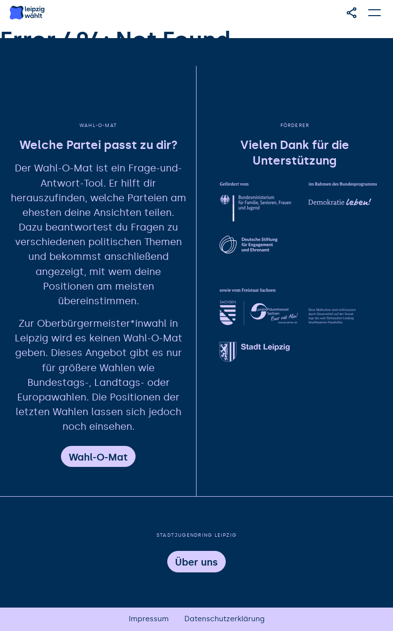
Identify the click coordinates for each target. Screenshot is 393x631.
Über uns (196, 562)
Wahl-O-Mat (98, 457)
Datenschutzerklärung (224, 618)
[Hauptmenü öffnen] (375, 12)
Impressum (149, 618)
